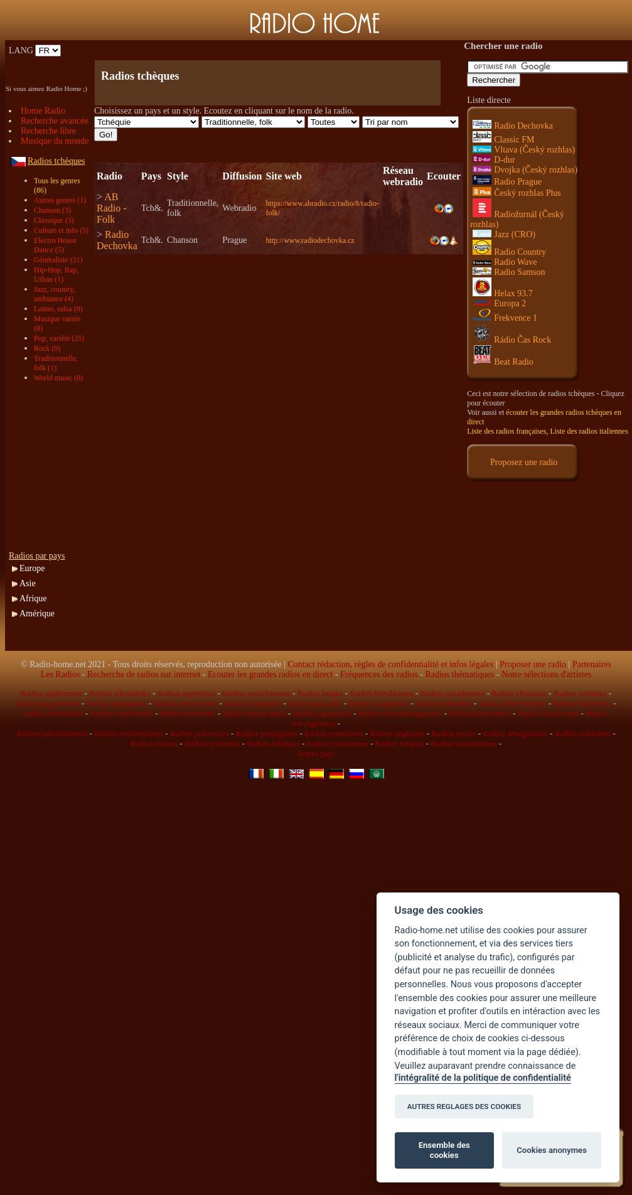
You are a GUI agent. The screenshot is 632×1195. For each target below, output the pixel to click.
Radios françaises (252, 703)
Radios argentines (187, 693)
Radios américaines (185, 703)
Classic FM (503, 139)
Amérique (37, 613)
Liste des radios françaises (506, 431)
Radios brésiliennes (381, 693)
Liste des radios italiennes (589, 431)
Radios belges (320, 693)
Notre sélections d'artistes (546, 674)
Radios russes (453, 733)
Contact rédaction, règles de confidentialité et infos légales (390, 664)
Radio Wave (505, 262)
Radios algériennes (52, 693)
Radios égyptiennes (47, 703)
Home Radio (43, 110)
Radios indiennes (443, 703)
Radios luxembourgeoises (400, 713)
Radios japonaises (321, 713)
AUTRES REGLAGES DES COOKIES (464, 1106)
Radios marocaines (480, 713)
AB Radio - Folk (112, 208)
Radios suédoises (583, 733)
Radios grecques (315, 703)
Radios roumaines (333, 733)
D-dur (494, 159)
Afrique (33, 598)
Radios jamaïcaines (254, 713)
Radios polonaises (199, 733)
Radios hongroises (379, 703)
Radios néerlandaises (128, 733)
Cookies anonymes (552, 1150)
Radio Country (509, 252)
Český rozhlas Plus (517, 193)
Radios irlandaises (53, 713)
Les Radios (60, 674)
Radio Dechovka (117, 240)
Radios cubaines (580, 693)
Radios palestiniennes (51, 733)
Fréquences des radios (379, 674)
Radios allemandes (120, 693)
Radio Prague (507, 181)
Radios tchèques (273, 743)
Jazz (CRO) (504, 234)
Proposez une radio (523, 462)
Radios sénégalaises (515, 733)
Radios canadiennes (452, 693)
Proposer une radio (533, 664)
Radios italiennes (188, 713)
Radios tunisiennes (337, 743)
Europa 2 (499, 303)
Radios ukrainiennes (464, 743)
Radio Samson (509, 272)
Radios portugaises (267, 733)
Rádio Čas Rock (512, 340)
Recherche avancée (54, 121)
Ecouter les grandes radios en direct (270, 674)
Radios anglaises (397, 733)
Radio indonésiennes (512, 703)
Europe (32, 568)
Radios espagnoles (117, 703)
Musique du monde (54, 141)
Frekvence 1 (505, 318)
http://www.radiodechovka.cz (309, 240)
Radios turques (399, 743)
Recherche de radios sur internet (143, 674)
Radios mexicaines (548, 713)
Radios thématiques (459, 674)
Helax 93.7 (502, 293)
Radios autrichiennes (256, 693)
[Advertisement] (52, 467)
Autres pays (316, 753)
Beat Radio (503, 362)
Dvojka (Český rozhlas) (525, 169)
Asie (27, 583)
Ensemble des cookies (444, 1150)
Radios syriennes (212, 743)
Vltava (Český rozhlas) (524, 149)
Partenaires (591, 664)
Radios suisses (154, 743)
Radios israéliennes (121, 713)
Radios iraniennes (582, 703)
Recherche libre (48, 131)
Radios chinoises (519, 693)
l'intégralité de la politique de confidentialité (483, 1078)
